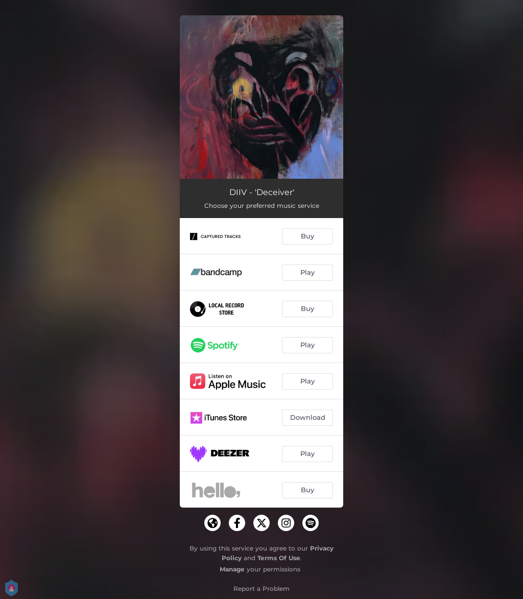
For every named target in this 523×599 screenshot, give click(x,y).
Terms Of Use (278, 558)
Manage (232, 569)
